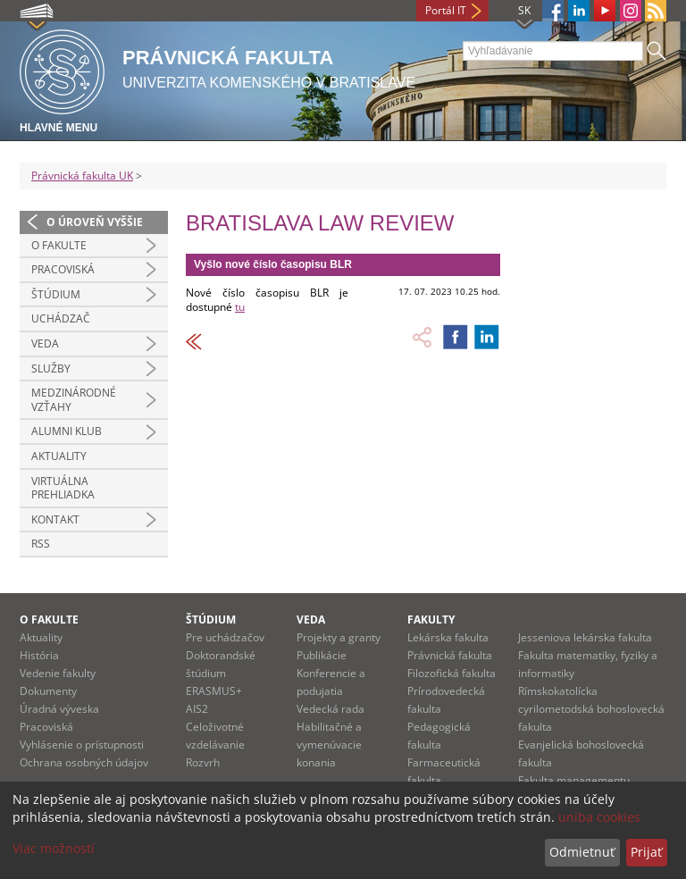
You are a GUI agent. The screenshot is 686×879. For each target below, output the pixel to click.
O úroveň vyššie (94, 222)
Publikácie (322, 655)
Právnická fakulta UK (82, 175)
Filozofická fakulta (451, 673)
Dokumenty (48, 691)
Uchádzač (60, 318)
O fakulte (59, 245)
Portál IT (445, 10)
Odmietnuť (582, 851)
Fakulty (431, 619)
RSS (40, 543)
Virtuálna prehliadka (63, 488)
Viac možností (54, 848)
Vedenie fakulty (58, 673)
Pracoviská (63, 269)
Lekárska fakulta (448, 637)
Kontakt (55, 519)
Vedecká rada (330, 708)
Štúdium (55, 294)
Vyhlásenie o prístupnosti (82, 744)
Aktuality (59, 456)
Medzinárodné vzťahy (73, 399)
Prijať (646, 851)
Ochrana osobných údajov (84, 762)
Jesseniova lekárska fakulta (585, 637)
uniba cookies (599, 816)
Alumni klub (66, 431)
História (39, 655)
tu (240, 306)
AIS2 (197, 708)
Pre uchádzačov (225, 637)
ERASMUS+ (214, 691)
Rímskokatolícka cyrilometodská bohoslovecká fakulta (591, 708)
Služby (51, 368)
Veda (45, 343)
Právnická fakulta (449, 655)
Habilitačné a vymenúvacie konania (329, 744)
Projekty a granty (339, 637)
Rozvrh (203, 762)
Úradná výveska (59, 708)
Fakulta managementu (574, 780)
